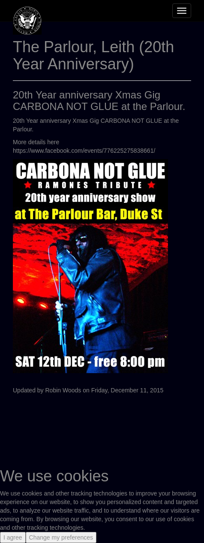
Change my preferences (61, 537)
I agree (12, 537)
